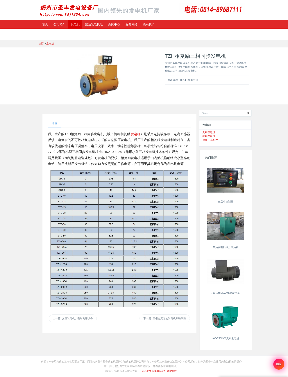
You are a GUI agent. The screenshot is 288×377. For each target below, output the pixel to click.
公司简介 (59, 24)
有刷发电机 (208, 136)
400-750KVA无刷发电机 (225, 338)
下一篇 (164, 318)
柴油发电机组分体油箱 (225, 247)
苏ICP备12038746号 (154, 370)
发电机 (75, 24)
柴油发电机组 (94, 24)
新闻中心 (114, 24)
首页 (45, 24)
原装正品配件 (210, 139)
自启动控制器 (225, 201)
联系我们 (149, 24)
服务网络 (131, 24)
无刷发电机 (208, 132)
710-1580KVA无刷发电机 (225, 292)
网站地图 (172, 370)
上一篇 (73, 318)
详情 (54, 123)
